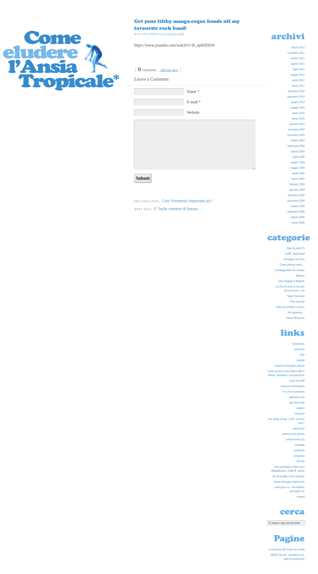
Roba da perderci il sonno (290, 307)
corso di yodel (297, 380)
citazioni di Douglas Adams (290, 365)
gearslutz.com (297, 397)
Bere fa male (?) (296, 248)
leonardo (300, 413)
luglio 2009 (299, 157)
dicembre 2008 (296, 195)
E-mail (194, 102)
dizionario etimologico (293, 386)
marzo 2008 (298, 222)
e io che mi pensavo (293, 391)
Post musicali (297, 301)
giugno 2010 (298, 102)
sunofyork (299, 450)
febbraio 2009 (297, 184)
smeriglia (300, 445)
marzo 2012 (298, 47)
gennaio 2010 (297, 124)
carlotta (300, 360)
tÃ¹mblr (301, 461)
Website (193, 112)
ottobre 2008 (298, 206)
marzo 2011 (298, 85)
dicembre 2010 (296, 91)
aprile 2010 (298, 113)
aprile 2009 (298, 173)
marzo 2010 (298, 118)
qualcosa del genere (293, 434)
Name (193, 91)
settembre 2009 (296, 146)
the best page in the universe (289, 476)
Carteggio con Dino (294, 259)
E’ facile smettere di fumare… (178, 209)
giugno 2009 (298, 162)
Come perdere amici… (292, 264)
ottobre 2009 (298, 140)
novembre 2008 (296, 200)
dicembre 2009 (296, 129)
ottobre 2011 (298, 58)
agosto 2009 (298, 151)
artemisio (299, 349)
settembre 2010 (296, 96)
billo (302, 354)
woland (301, 496)
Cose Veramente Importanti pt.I (187, 201)
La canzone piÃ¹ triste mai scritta (287, 549)
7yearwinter (298, 344)
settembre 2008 (296, 211)
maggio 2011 (297, 74)
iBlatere (300, 275)
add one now (169, 70)
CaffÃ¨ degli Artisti (295, 253)
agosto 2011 (298, 63)
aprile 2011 (298, 80)
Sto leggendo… (296, 312)
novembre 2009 (296, 135)
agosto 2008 (298, 217)
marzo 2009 (298, 178)
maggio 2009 (297, 168)
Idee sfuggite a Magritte (291, 281)
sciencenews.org (295, 439)
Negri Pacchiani (296, 296)
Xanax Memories (295, 318)
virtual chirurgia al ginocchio (289, 481)
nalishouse (299, 428)
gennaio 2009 (297, 189)
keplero (300, 408)
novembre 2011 (296, 53)
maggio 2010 (297, 107)
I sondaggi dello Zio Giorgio (289, 270)
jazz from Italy (297, 402)
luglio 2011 (299, 69)
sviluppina (299, 456)
